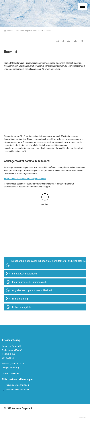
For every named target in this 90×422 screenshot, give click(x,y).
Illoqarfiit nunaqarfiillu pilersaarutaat (29, 31)
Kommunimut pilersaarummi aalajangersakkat (25, 178)
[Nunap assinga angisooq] (69, 41)
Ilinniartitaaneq (17, 299)
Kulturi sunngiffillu (18, 307)
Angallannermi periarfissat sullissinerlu (29, 290)
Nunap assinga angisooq (17, 385)
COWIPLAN (82, 418)
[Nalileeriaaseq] (76, 41)
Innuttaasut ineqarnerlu (21, 274)
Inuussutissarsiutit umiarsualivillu (26, 282)
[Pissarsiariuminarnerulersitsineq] (83, 41)
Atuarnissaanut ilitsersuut (17, 389)
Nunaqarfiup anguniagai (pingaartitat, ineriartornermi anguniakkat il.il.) (46, 264)
